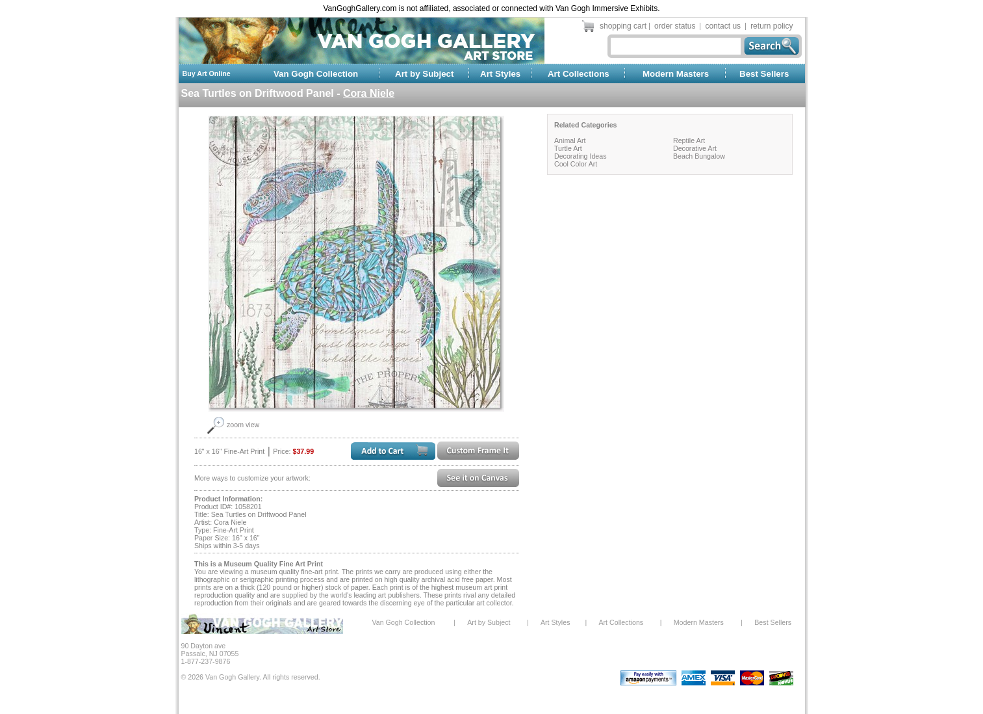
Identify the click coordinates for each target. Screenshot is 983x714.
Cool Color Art (575, 164)
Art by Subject (424, 74)
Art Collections (578, 74)
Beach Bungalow (699, 156)
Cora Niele (368, 93)
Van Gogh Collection (316, 74)
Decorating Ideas (580, 156)
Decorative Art (695, 148)
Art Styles (500, 74)
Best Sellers (764, 74)
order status (674, 26)
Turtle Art (568, 148)
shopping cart (623, 26)
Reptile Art (689, 140)
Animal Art (570, 140)
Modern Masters (676, 74)
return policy (771, 26)
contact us (723, 26)
